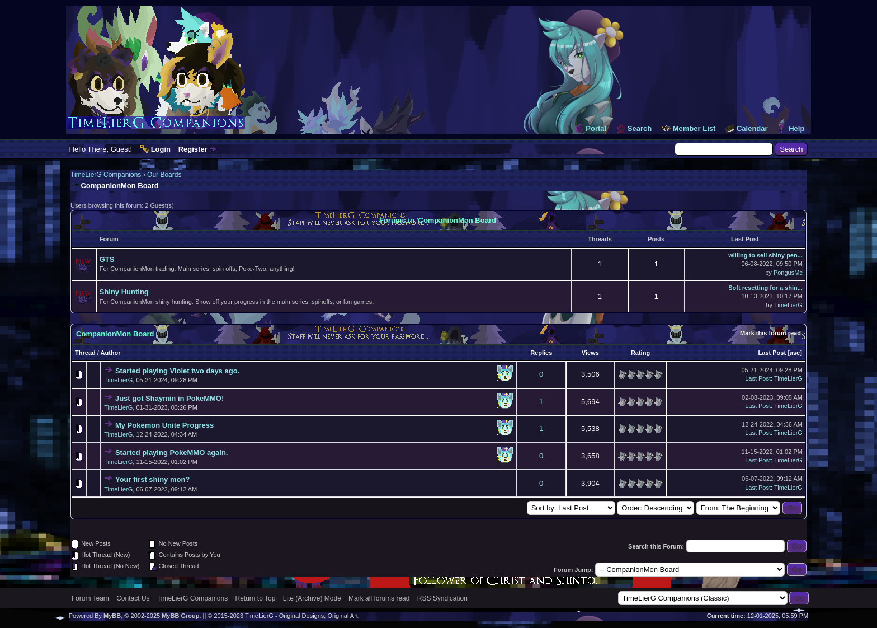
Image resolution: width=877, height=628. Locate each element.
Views (590, 352)
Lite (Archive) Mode (312, 598)
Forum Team (90, 598)
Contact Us (132, 598)
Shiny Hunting (124, 292)
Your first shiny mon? (152, 479)
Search (640, 128)
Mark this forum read (770, 333)
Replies (541, 352)
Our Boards (164, 175)
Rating (640, 352)
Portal (596, 128)
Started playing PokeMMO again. (171, 452)
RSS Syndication (442, 598)
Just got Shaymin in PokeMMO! (169, 398)
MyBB (112, 615)
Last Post (772, 352)
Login (161, 149)
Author (111, 352)
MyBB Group (180, 615)
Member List (694, 128)
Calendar (752, 128)
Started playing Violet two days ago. (177, 371)
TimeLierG (788, 305)
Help (796, 128)
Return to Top (255, 598)
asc (795, 352)
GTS (107, 259)
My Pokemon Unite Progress (164, 425)
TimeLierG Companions (105, 175)
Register (193, 149)
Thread (85, 352)
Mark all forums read (378, 598)
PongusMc (788, 272)
